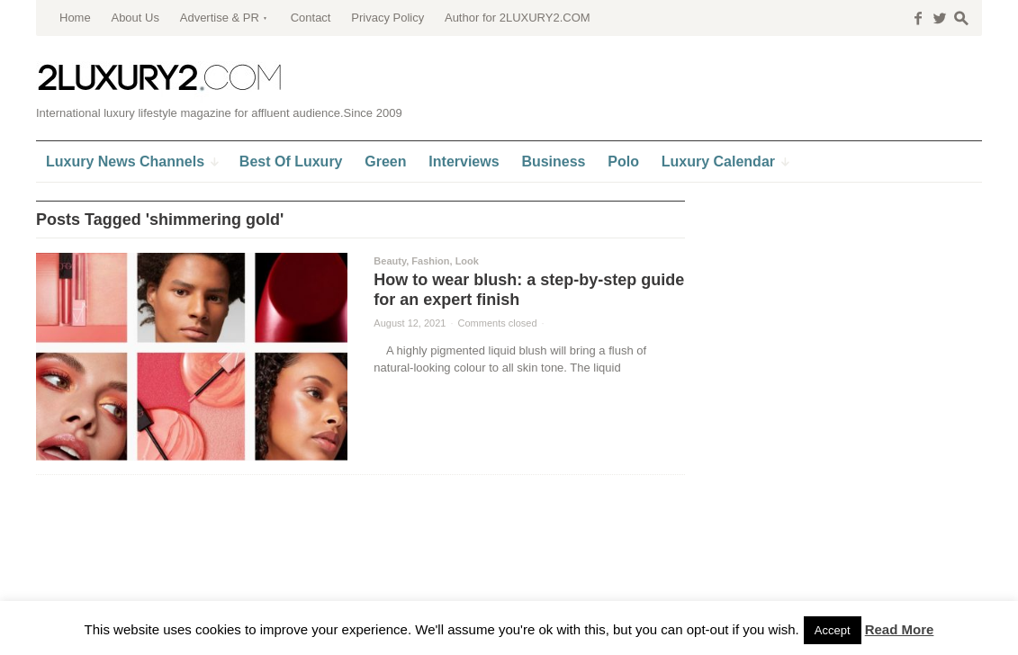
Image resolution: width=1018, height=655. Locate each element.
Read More (899, 629)
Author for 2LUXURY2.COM (517, 17)
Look (467, 261)
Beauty (390, 261)
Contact (311, 17)
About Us (134, 17)
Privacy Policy (387, 17)
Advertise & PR (219, 17)
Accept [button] (833, 630)
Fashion (430, 261)
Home (75, 17)
